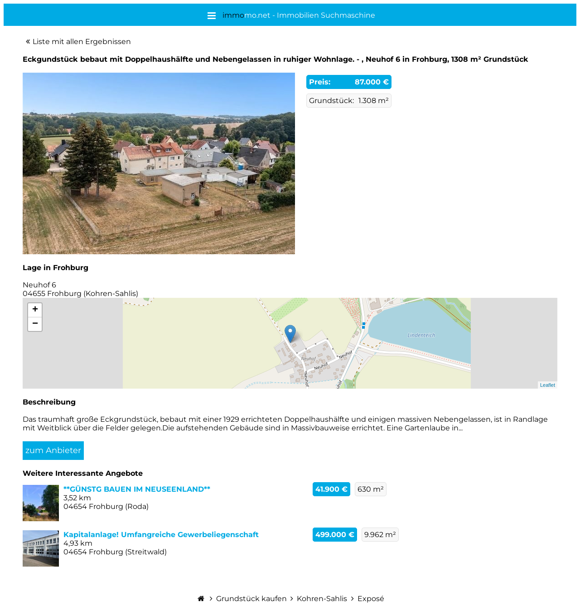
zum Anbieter (53, 450)
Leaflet (547, 385)
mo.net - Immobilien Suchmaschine (298, 15)
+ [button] (35, 310)
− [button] (35, 324)
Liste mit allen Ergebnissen (82, 41)
